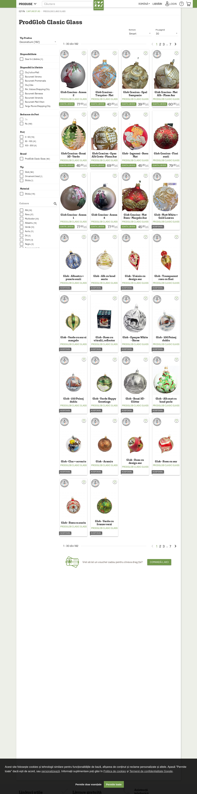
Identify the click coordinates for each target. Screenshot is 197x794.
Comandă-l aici (159, 562)
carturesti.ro (33, 11)
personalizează (51, 771)
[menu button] (28, 4)
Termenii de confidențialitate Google (151, 771)
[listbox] (167, 33)
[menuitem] (144, 4)
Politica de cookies (115, 771)
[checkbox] (39, 59)
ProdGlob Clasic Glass (73, 99)
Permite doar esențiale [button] (89, 784)
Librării (157, 3)
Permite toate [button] (113, 784)
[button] (73, 4)
